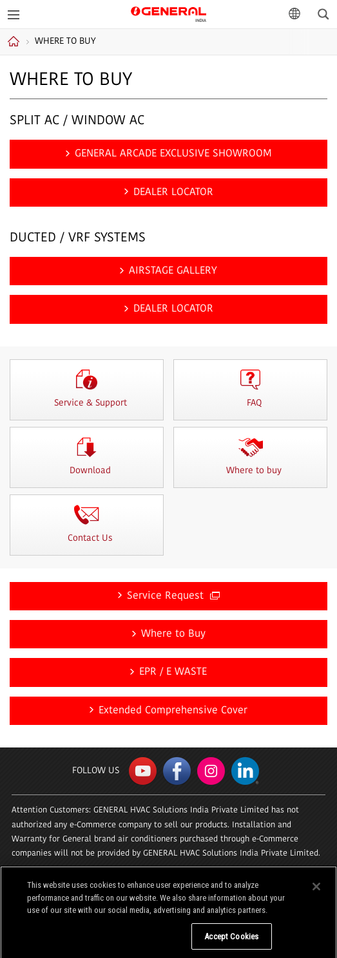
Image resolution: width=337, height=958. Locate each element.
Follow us (95, 771)
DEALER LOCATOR (173, 192)
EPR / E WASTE (173, 672)
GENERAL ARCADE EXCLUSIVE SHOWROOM (173, 154)
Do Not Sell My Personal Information (118, 941)
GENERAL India (168, 13)
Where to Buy (173, 634)
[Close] (316, 891)
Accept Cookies (231, 941)
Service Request (173, 596)
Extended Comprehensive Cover (173, 711)
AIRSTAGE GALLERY (173, 271)
